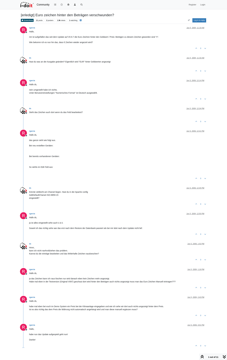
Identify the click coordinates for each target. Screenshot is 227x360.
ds (30, 58)
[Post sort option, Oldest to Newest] (188, 20)
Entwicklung (27, 20)
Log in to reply (199, 20)
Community (43, 4)
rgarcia (32, 28)
